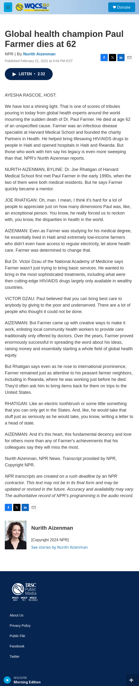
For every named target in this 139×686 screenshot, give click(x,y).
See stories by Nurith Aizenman (59, 547)
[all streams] (132, 680)
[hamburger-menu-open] (8, 7)
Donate (123, 7)
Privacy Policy (20, 626)
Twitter (14, 656)
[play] (7, 680)
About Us (17, 615)
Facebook (17, 646)
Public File (17, 636)
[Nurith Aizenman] (15, 535)
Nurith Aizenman (39, 54)
